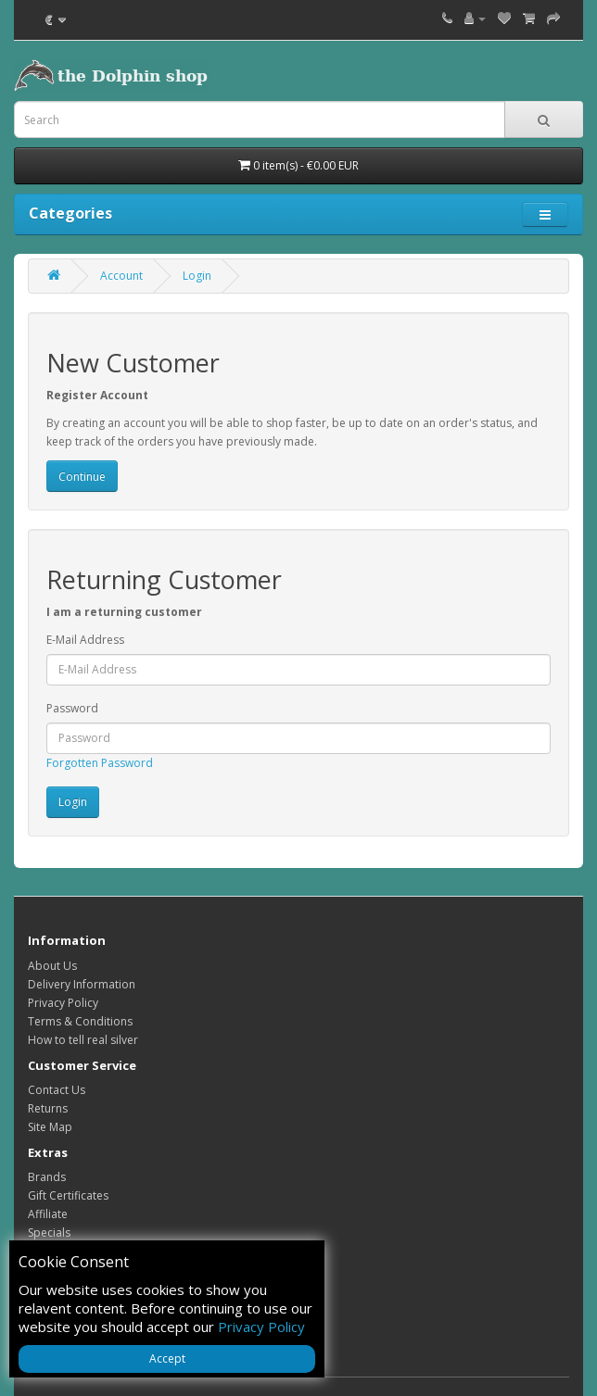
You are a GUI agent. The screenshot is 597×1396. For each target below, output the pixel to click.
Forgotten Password (99, 763)
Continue (82, 476)
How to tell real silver (83, 1040)
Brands (47, 1177)
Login (197, 275)
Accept (167, 1358)
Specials (49, 1232)
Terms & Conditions (80, 1021)
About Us (52, 966)
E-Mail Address (85, 640)
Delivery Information (81, 984)
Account (121, 275)
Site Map (50, 1127)
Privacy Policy (63, 1003)
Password (72, 708)
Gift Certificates (68, 1195)
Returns (48, 1108)
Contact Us (56, 1090)
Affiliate (48, 1214)
